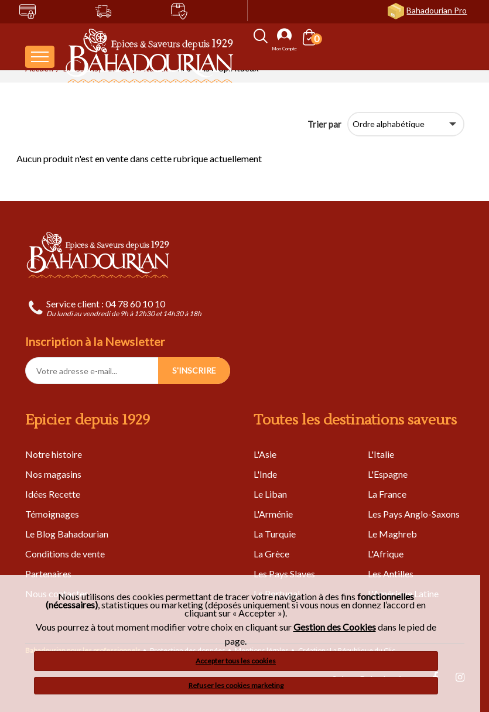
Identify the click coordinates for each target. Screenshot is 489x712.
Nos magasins (53, 474)
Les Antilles (390, 573)
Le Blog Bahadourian (66, 533)
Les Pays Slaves (284, 573)
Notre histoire (53, 454)
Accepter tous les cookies (236, 660)
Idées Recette (52, 493)
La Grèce (271, 553)
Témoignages (52, 513)
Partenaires (48, 573)
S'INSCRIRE (194, 370)
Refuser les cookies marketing (236, 685)
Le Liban (270, 493)
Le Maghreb (392, 533)
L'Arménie (273, 513)
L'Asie (265, 454)
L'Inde (265, 474)
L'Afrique (385, 553)
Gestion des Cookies (334, 627)
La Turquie (275, 533)
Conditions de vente (65, 553)
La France (387, 493)
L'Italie (381, 454)
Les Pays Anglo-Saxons (414, 513)
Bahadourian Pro (436, 10)
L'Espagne (388, 474)
